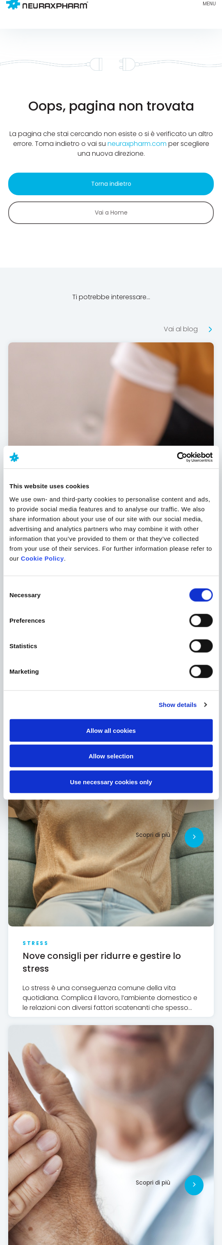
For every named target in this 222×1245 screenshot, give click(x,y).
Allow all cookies (111, 730)
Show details (178, 704)
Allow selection (111, 756)
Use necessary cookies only (111, 781)
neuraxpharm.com (137, 143)
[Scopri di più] (194, 837)
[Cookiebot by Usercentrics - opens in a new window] (177, 457)
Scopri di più (153, 835)
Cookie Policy (42, 557)
